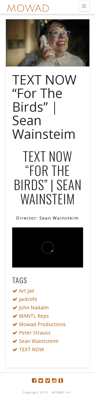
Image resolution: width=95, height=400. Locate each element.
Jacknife (26, 299)
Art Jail (24, 290)
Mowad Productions (40, 324)
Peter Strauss (33, 332)
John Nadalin (32, 307)
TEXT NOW (29, 349)
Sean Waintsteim (37, 341)
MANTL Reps (32, 315)
